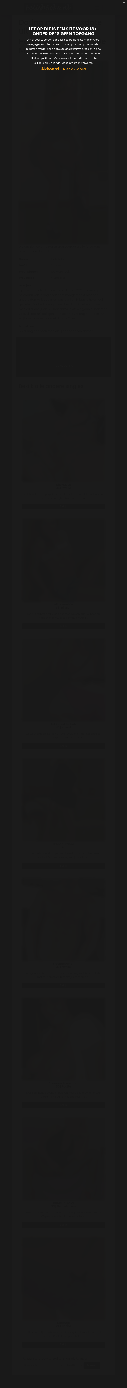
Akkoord (50, 69)
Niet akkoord (74, 69)
